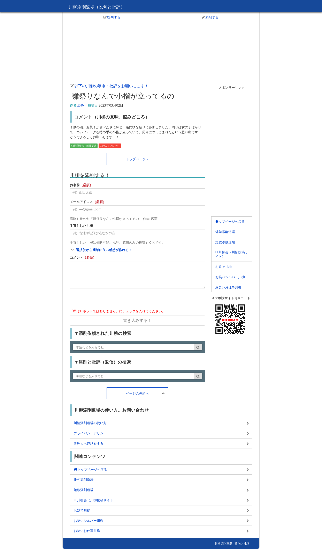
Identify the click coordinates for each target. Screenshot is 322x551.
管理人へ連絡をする (88, 443)
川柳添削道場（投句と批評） (101, 6)
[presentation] (101, 300)
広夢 (80, 105)
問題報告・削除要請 (83, 145)
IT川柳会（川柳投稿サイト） (231, 254)
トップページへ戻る (230, 221)
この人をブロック (110, 145)
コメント (76, 257)
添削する (210, 17)
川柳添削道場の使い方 (90, 423)
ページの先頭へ (137, 393)
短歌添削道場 (225, 242)
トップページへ (137, 159)
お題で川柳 (223, 266)
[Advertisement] (161, 52)
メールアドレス (81, 202)
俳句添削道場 (225, 232)
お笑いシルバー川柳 (230, 277)
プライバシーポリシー (90, 433)
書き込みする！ (137, 320)
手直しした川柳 (81, 225)
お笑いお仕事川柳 (228, 287)
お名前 (75, 185)
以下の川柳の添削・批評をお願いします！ (109, 85)
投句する (111, 17)
